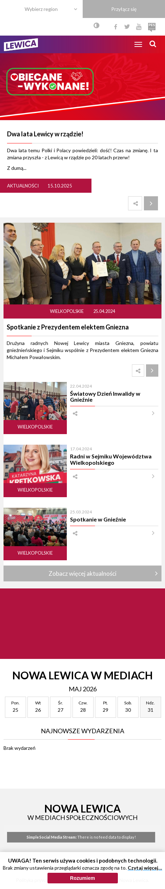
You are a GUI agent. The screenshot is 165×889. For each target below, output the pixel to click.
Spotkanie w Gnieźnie (98, 519)
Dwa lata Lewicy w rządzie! (45, 134)
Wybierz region (41, 9)
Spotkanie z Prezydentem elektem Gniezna (68, 327)
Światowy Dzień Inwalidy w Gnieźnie (105, 396)
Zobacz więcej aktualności (82, 573)
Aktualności (23, 186)
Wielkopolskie (67, 311)
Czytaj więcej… (145, 871)
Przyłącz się (124, 9)
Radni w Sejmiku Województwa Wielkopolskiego (111, 459)
